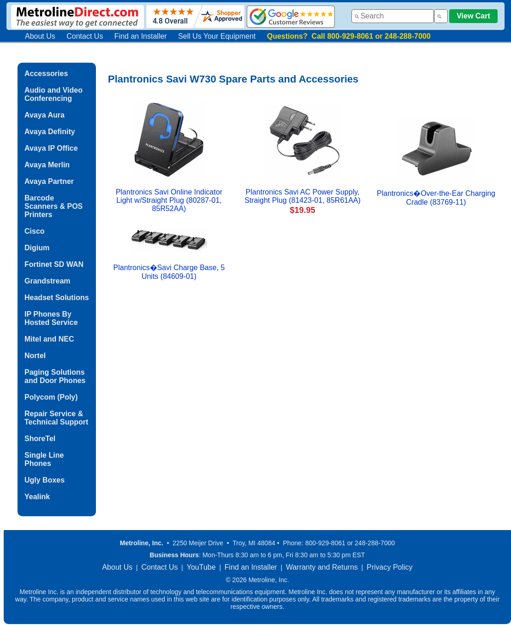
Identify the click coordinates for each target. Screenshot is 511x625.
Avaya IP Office (51, 148)
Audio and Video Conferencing (53, 94)
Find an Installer (140, 36)
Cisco (34, 231)
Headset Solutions (56, 297)
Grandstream (47, 281)
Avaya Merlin (47, 165)
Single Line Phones (44, 459)
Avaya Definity (49, 132)
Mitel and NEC (49, 339)
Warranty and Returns (322, 567)
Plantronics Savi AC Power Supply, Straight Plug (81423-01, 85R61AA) (302, 196)
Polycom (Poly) (51, 397)
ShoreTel (39, 438)
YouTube (201, 567)
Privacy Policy (390, 567)
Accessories (46, 73)
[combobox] (392, 16)
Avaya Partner (49, 181)
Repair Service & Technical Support (56, 418)
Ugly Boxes (44, 480)
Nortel (35, 356)
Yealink (37, 497)
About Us (40, 36)
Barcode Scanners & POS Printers (53, 206)
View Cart (473, 16)
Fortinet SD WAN (53, 264)
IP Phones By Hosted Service (51, 318)
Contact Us (84, 36)
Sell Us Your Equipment (217, 36)
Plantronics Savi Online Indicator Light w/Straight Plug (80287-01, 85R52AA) (169, 200)
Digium (36, 248)
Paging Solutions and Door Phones (54, 376)
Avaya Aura (44, 115)
